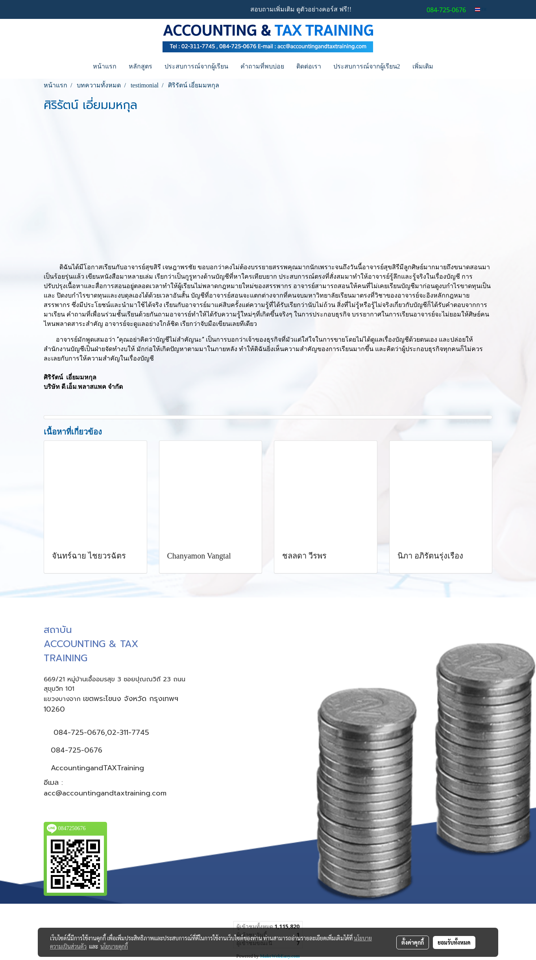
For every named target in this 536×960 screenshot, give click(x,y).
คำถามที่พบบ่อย (262, 66)
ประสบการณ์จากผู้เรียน (196, 66)
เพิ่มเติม (422, 66)
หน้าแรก (104, 66)
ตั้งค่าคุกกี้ (412, 942)
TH (480, 9)
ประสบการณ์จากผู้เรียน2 (366, 66)
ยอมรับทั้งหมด (454, 942)
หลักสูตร (140, 66)
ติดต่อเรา (308, 66)
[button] (446, 66)
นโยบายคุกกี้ (114, 946)
